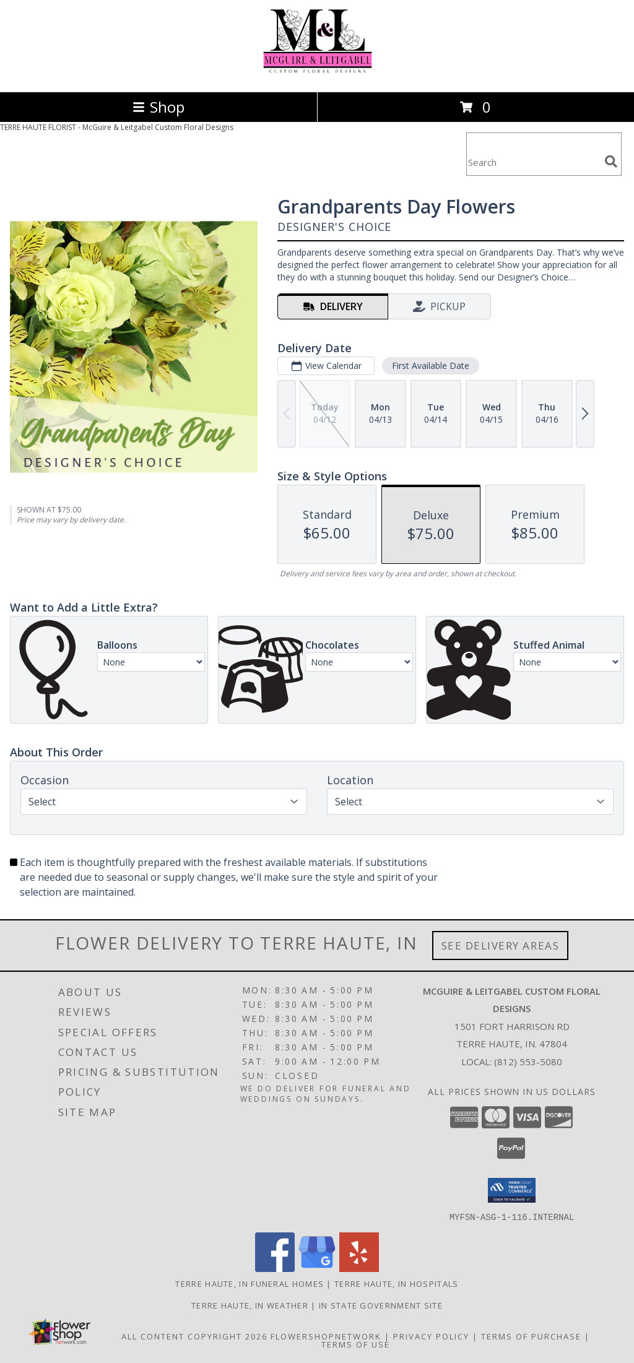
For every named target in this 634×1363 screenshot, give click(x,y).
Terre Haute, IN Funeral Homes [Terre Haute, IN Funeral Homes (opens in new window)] (249, 1283)
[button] (512, 1190)
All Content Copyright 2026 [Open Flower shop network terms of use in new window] (194, 1335)
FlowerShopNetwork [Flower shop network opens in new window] (326, 1335)
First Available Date (430, 365)
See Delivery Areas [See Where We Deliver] (500, 945)
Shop (158, 107)
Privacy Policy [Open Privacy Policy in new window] (431, 1335)
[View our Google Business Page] (317, 1268)
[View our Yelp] (359, 1268)
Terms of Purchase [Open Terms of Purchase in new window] (531, 1335)
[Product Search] (533, 162)
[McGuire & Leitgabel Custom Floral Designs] (317, 74)
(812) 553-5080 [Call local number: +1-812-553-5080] (528, 1061)
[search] (611, 161)
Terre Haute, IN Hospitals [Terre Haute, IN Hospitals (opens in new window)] (396, 1283)
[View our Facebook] (275, 1268)
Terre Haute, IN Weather (249, 1304)
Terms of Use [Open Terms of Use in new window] (355, 1343)
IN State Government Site (381, 1304)
